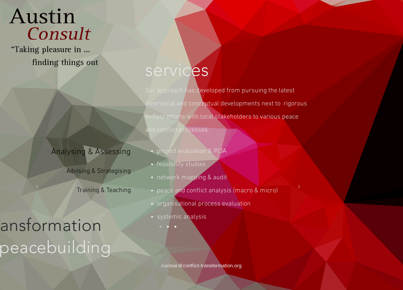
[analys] (160, 227)
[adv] (168, 227)
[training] (175, 227)
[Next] (299, 187)
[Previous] (37, 187)
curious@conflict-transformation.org (201, 265)
